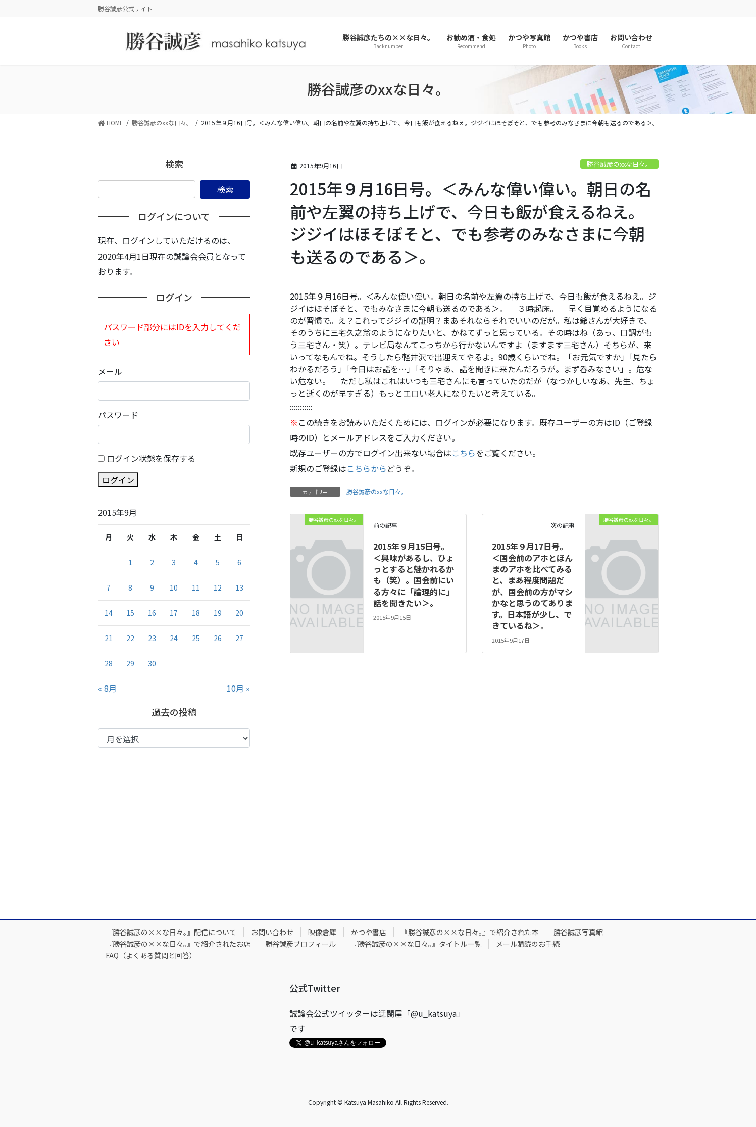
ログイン (118, 480)
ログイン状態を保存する (151, 458)
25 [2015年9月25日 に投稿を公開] (196, 638)
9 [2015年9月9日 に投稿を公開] (152, 587)
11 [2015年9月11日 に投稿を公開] (196, 587)
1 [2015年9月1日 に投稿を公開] (130, 562)
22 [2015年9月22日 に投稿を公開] (130, 638)
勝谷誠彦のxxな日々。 (619, 164)
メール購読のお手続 (528, 944)
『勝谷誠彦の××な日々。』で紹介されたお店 (178, 944)
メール (110, 371)
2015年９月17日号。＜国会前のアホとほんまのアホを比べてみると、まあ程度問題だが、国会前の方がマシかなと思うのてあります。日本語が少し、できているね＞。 (532, 585)
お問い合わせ (272, 932)
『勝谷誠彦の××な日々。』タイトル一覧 (415, 944)
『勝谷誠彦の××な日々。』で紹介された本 (470, 932)
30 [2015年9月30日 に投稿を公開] (152, 663)
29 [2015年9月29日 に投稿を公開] (130, 663)
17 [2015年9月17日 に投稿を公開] (174, 613)
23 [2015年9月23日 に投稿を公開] (152, 638)
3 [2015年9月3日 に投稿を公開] (174, 562)
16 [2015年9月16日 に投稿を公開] (152, 613)
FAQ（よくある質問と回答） (151, 955)
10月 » (238, 688)
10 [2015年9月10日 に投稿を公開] (174, 587)
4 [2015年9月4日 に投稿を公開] (196, 562)
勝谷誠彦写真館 (578, 932)
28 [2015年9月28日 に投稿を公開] (109, 663)
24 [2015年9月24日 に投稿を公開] (174, 638)
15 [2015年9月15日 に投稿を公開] (130, 613)
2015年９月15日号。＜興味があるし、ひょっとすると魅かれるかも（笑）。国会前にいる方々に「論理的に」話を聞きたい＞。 (413, 574)
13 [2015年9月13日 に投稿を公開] (239, 587)
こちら (463, 453)
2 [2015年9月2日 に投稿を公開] (152, 562)
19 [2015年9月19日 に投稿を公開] (218, 613)
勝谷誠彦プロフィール (300, 944)
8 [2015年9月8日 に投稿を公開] (130, 587)
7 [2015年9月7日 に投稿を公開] (109, 587)
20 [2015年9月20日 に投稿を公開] (239, 613)
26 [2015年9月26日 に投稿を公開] (218, 638)
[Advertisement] (174, 823)
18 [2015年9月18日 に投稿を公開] (196, 613)
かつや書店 (368, 932)
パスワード (118, 415)
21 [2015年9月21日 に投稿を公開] (109, 638)
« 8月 (107, 688)
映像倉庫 (322, 932)
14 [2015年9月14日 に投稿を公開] (109, 613)
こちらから (366, 468)
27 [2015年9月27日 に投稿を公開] (239, 638)
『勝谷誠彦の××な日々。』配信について (171, 932)
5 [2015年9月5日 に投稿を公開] (218, 562)
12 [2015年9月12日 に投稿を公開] (218, 587)
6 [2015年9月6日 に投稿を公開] (239, 562)
